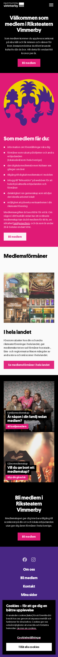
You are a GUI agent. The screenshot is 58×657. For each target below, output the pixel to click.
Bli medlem (29, 63)
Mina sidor (29, 594)
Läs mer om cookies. (27, 628)
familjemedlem (21, 223)
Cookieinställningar (29, 637)
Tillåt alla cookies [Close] (29, 647)
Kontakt (29, 586)
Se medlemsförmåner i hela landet (29, 365)
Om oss (29, 569)
